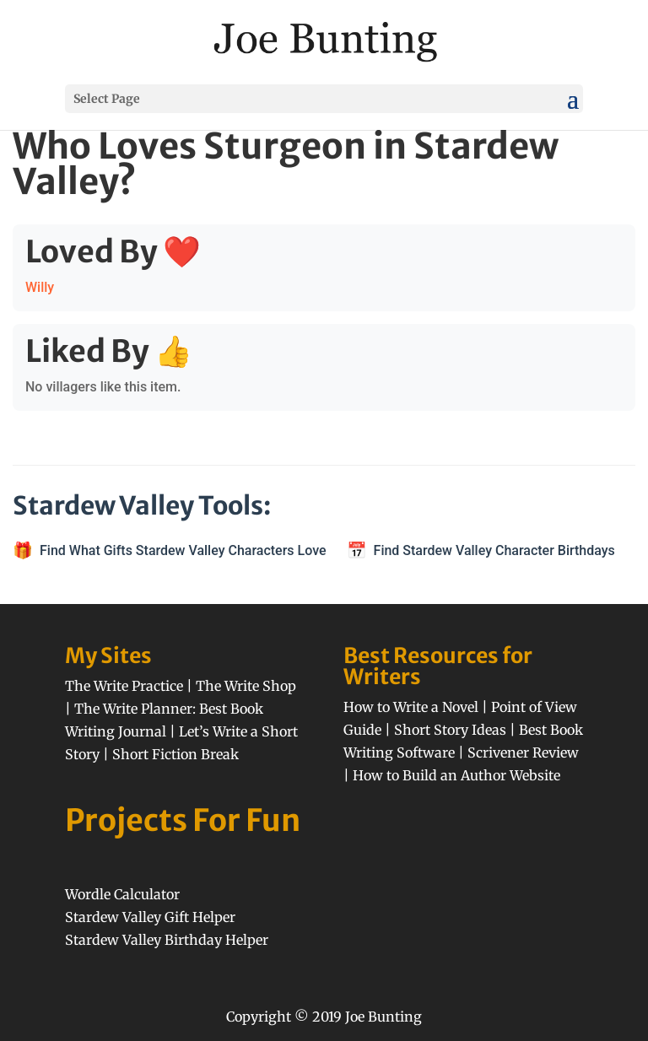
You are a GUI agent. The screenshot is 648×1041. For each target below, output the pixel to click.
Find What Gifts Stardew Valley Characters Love (183, 550)
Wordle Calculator (122, 894)
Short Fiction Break (175, 754)
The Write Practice (124, 685)
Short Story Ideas (450, 729)
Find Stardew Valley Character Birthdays (494, 550)
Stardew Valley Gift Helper (150, 917)
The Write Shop (246, 685)
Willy (39, 287)
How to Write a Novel (410, 706)
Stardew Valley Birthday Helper (166, 939)
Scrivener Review (523, 752)
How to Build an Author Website (456, 775)
